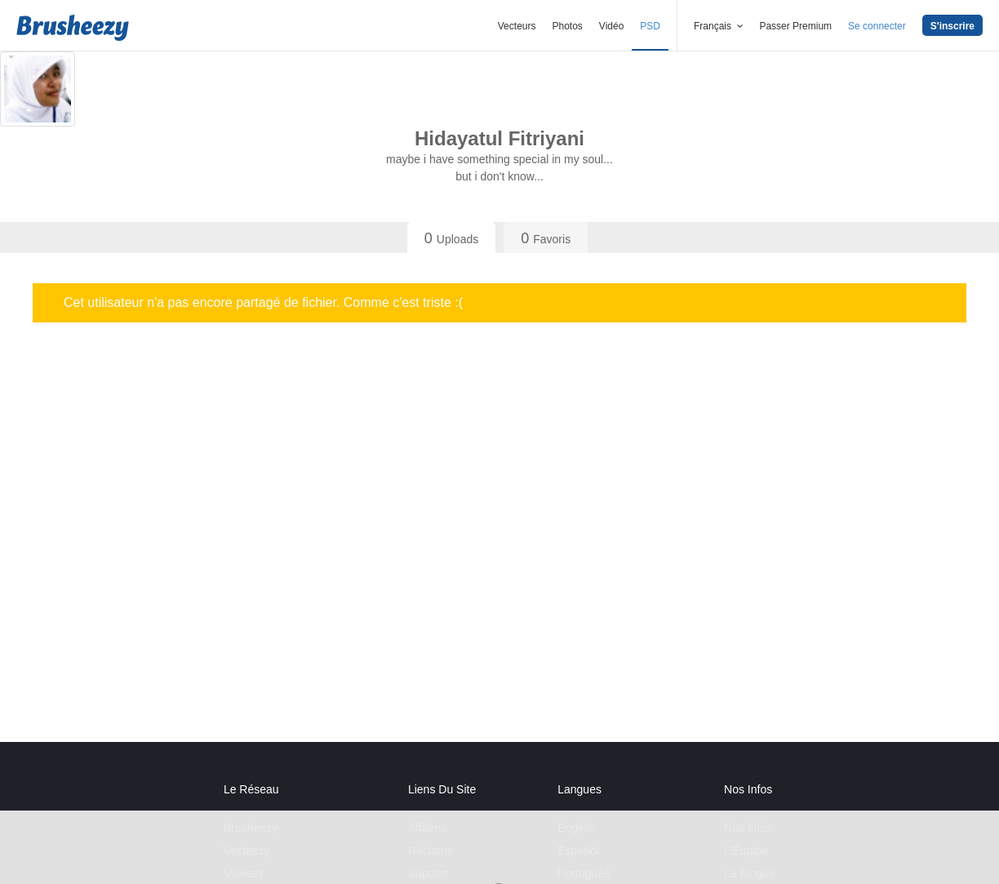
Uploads (451, 238)
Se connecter (877, 26)
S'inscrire (952, 26)
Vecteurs (517, 26)
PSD (650, 26)
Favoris (546, 238)
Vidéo (611, 26)
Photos (567, 26)
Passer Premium (795, 26)
